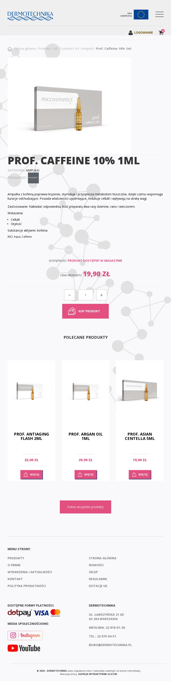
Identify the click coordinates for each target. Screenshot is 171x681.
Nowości (96, 565)
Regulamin (98, 579)
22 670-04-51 (106, 636)
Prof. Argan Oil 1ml (85, 436)
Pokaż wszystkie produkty (85, 507)
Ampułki (87, 48)
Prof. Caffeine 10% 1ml (113, 48)
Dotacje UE (98, 586)
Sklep (93, 572)
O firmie (14, 565)
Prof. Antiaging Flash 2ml (31, 436)
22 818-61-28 (115, 627)
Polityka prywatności (27, 586)
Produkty (44, 48)
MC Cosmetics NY (66, 48)
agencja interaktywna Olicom (97, 674)
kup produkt (89, 311)
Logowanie (140, 32)
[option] (31, 424)
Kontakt (15, 579)
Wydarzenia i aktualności (30, 572)
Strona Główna (102, 558)
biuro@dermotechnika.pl (110, 645)
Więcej (34, 474)
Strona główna (25, 48)
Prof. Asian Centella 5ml (140, 436)
